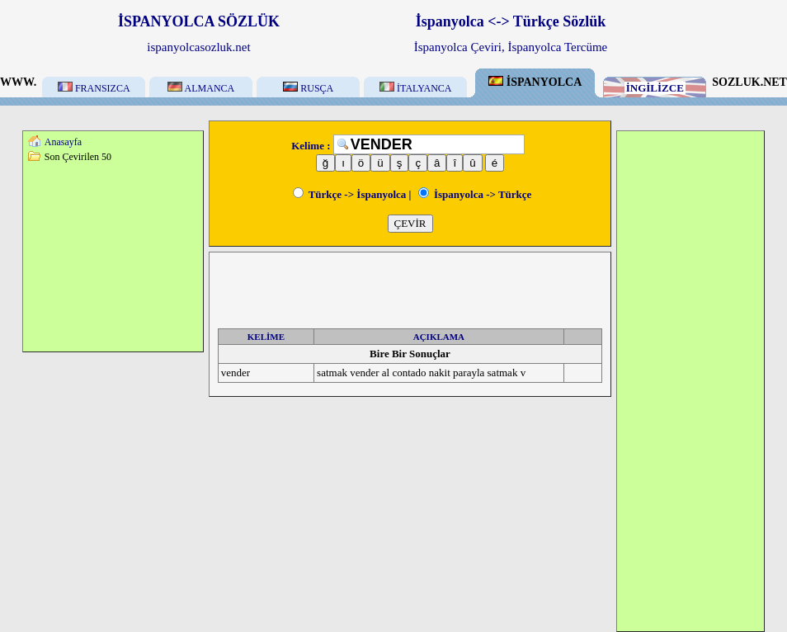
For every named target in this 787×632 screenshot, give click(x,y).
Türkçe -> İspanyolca (350, 194)
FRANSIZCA (94, 88)
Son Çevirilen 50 (78, 157)
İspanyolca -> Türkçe (475, 194)
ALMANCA (200, 88)
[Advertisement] (113, 256)
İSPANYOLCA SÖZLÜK (199, 21)
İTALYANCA (415, 88)
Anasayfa (63, 142)
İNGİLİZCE (655, 88)
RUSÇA (308, 88)
